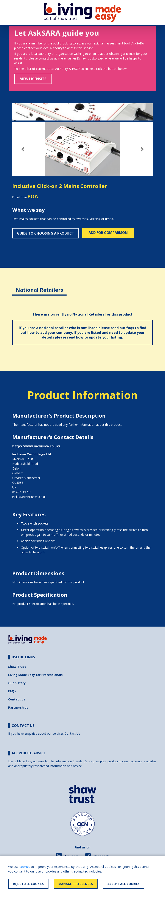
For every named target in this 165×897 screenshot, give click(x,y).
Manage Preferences (75, 884)
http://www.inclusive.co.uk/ (36, 446)
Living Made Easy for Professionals (35, 675)
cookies (24, 867)
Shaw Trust (17, 667)
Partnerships (18, 707)
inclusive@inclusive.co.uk (29, 497)
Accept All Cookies (123, 884)
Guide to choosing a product (45, 233)
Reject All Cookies (28, 884)
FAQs (12, 691)
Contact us (16, 699)
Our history (17, 683)
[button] (22, 149)
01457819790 (21, 492)
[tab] (39, 286)
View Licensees (33, 78)
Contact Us (72, 733)
